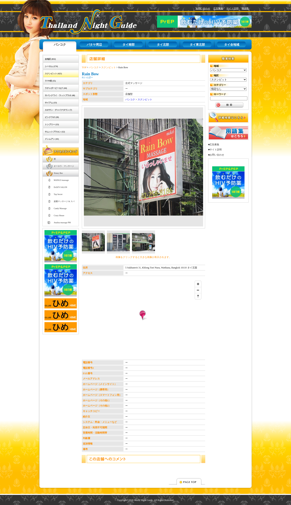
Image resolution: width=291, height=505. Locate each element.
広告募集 (218, 8)
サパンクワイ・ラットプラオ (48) (60, 95)
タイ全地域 (231, 44)
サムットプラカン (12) (55, 132)
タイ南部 (128, 44)
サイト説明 (232, 8)
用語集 (245, 8)
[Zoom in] (198, 284)
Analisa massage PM (62, 222)
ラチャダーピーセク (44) (56, 88)
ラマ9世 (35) (50, 81)
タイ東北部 (197, 44)
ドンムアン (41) (52, 139)
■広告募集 (213, 144)
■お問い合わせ (216, 154)
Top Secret (58, 194)
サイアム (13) (51, 103)
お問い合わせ (203, 8)
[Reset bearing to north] (198, 296)
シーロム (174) (51, 66)
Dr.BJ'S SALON (60, 187)
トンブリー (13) (52, 124)
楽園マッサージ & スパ (64, 201)
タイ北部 (163, 44)
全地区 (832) (50, 59)
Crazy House (59, 215)
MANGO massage (61, 180)
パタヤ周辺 (94, 44)
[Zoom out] (198, 290)
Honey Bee (58, 173)
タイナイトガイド (79, 22)
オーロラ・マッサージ (64, 166)
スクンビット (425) (53, 73)
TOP (84, 67)
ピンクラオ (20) (52, 117)
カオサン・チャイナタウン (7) (58, 110)
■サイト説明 (215, 149)
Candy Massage (60, 208)
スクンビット (108, 67)
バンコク (60, 44)
